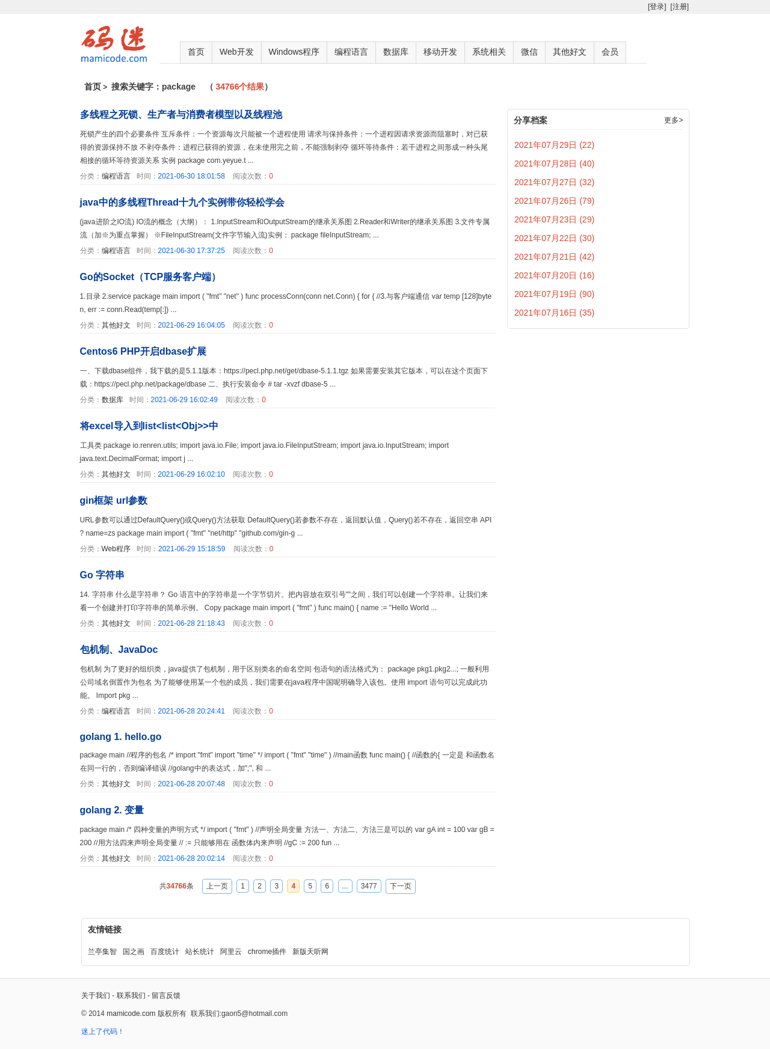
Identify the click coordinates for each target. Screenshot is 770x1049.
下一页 (400, 886)
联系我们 (131, 995)
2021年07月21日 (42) (554, 256)
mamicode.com (130, 1013)
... (345, 886)
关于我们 (95, 995)
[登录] (657, 6)
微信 (529, 52)
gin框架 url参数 (114, 500)
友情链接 (105, 929)
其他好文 (570, 52)
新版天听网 (310, 951)
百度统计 (164, 951)
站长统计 (199, 951)
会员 (610, 52)
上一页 (217, 886)
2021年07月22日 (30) (554, 238)
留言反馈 (166, 995)
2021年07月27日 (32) (554, 182)
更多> (673, 120)
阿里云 (231, 951)
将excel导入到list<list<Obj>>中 (149, 426)
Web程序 (116, 549)
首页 (196, 52)
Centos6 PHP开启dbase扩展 (143, 351)
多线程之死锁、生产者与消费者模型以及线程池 (181, 114)
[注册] (679, 6)
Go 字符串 (102, 575)
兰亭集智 (102, 951)
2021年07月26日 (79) (554, 201)
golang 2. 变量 (112, 810)
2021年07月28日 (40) (554, 163)
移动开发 (440, 52)
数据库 (395, 52)
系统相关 (489, 52)
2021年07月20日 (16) (554, 275)
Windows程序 (294, 52)
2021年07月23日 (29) (554, 219)
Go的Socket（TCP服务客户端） (150, 277)
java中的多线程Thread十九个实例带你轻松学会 (182, 202)
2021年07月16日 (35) (554, 312)
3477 (369, 886)
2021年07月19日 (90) (554, 294)
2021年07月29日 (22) (554, 145)
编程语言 (351, 52)
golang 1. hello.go (121, 737)
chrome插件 (267, 951)
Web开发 (237, 52)
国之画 (133, 951)
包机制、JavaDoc (119, 649)
